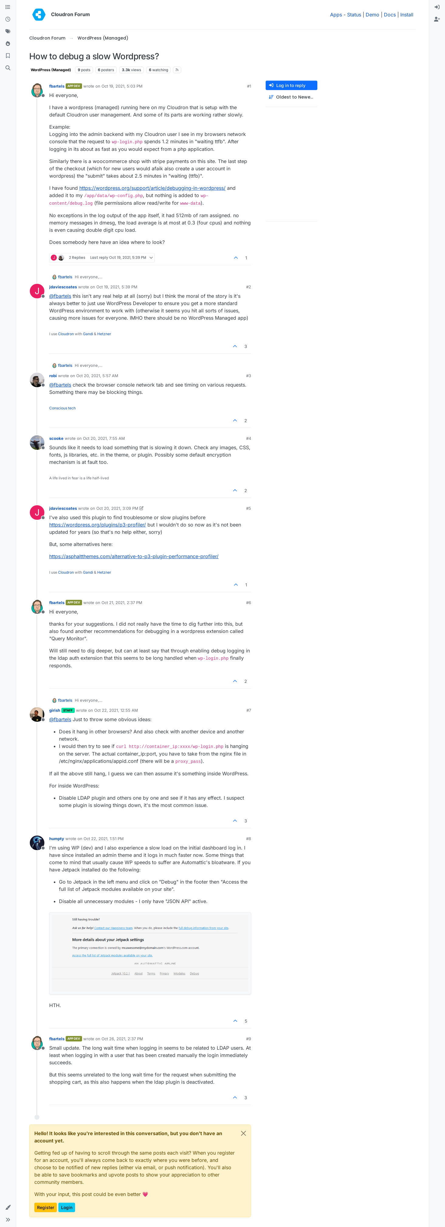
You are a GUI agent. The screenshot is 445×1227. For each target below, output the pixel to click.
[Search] (7, 68)
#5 (248, 508)
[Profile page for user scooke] (37, 442)
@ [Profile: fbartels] (60, 296)
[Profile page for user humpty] (37, 843)
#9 (248, 1038)
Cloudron (66, 334)
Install (406, 15)
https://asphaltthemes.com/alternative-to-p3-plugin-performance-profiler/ (134, 556)
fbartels (56, 86)
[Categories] (7, 7)
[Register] (437, 19)
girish (54, 710)
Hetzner (104, 334)
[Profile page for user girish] (37, 714)
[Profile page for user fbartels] (37, 90)
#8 (248, 838)
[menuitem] (437, 7)
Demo (372, 15)
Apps (336, 15)
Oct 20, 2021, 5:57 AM (97, 375)
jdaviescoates (63, 286)
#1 (249, 86)
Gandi (88, 334)
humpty (56, 838)
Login (66, 1207)
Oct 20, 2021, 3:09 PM (117, 508)
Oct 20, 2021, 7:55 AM (104, 438)
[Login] (437, 7)
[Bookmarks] (7, 56)
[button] (7, 1207)
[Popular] (7, 44)
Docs (390, 15)
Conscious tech (62, 408)
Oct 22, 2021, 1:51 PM (104, 838)
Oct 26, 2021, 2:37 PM (122, 1038)
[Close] (243, 1133)
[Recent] (7, 19)
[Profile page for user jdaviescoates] (37, 291)
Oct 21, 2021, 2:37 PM (122, 602)
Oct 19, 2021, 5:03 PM (122, 86)
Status (354, 15)
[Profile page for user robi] (37, 380)
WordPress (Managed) (51, 70)
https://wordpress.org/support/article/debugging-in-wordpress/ (152, 188)
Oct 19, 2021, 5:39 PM (116, 286)
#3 (248, 375)
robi (53, 375)
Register (45, 1207)
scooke (56, 438)
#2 (248, 286)
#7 (249, 710)
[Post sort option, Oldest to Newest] (291, 97)
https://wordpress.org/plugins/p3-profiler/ (97, 525)
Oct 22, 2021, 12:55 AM (116, 710)
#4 (248, 438)
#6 (248, 602)
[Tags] (7, 31)
